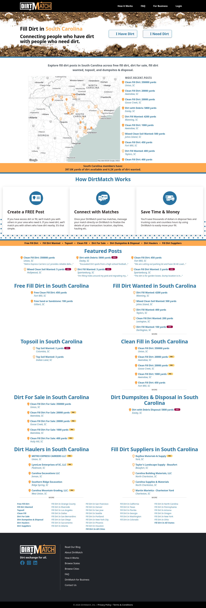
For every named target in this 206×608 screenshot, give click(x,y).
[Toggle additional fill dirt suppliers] (154, 497)
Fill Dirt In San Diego (61, 519)
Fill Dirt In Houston (95, 526)
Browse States (72, 563)
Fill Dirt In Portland (95, 516)
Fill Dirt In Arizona (162, 510)
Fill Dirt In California (129, 503)
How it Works (125, 6)
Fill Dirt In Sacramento (62, 522)
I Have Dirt (123, 33)
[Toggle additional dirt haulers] (51, 497)
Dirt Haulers (151, 243)
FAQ (143, 6)
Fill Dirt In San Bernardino (64, 516)
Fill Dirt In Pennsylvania (165, 507)
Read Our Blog (72, 547)
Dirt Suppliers (24, 526)
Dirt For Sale (99, 243)
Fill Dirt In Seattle (94, 513)
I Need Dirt (157, 33)
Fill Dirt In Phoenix (94, 522)
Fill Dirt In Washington (130, 516)
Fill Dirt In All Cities (95, 529)
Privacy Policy (104, 604)
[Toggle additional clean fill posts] (154, 389)
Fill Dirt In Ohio (161, 519)
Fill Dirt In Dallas (59, 513)
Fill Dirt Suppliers (172, 243)
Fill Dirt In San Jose (94, 510)
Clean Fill (82, 243)
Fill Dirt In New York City (97, 519)
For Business (160, 6)
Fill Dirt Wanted (51, 243)
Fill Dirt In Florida (128, 510)
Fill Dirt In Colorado (129, 519)
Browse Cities (72, 568)
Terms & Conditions (123, 604)
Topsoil (69, 243)
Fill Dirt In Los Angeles (62, 510)
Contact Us (70, 585)
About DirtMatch (74, 552)
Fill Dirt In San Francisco (97, 503)
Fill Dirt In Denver (94, 507)
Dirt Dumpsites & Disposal (125, 243)
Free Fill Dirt (31, 243)
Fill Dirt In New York (163, 516)
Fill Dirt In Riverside (61, 507)
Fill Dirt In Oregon (162, 513)
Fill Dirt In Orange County (64, 503)
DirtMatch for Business (77, 579)
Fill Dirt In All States (164, 522)
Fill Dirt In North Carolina (166, 503)
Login (179, 6)
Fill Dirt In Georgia (128, 513)
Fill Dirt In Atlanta (60, 526)
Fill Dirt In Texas (127, 507)
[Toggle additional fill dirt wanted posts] (154, 334)
